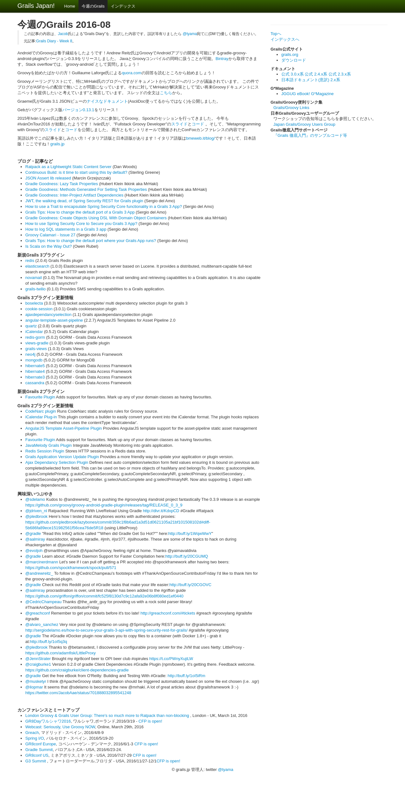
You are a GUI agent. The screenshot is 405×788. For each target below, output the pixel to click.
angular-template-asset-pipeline (54, 320)
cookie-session (39, 308)
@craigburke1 (38, 664)
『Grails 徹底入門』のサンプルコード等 (310, 135)
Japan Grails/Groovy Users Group (304, 124)
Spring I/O (34, 738)
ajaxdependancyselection (48, 314)
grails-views (36, 348)
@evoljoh (33, 550)
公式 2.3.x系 (339, 74)
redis (29, 260)
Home (69, 6)
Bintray (221, 58)
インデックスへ (285, 39)
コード (198, 124)
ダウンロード (293, 60)
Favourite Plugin (40, 397)
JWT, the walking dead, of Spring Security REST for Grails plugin (84, 200)
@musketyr (35, 681)
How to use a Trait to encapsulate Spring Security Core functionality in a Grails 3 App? (103, 206)
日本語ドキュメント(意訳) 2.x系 (310, 79)
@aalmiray (35, 539)
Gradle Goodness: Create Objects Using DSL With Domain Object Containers (96, 217)
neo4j (30, 354)
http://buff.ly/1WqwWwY (190, 533)
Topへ (276, 33)
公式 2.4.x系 (316, 74)
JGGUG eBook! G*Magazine (307, 93)
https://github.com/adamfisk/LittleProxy (60, 653)
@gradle (33, 533)
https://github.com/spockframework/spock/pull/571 (70, 567)
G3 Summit (36, 761)
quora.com (131, 72)
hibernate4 (35, 371)
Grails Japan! (36, 5)
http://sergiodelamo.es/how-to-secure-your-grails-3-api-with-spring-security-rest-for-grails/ (106, 630)
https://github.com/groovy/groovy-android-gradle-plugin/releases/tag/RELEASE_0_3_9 (103, 505)
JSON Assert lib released (48, 178)
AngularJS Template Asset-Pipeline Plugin (63, 428)
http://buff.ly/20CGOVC (190, 584)
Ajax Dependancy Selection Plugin (56, 462)
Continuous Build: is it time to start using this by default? (76, 172)
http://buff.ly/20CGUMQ (186, 556)
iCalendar (34, 331)
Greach (32, 732)
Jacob (63, 34)
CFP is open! (150, 721)
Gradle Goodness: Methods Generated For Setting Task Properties (86, 189)
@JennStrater (38, 658)
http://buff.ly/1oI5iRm (186, 675)
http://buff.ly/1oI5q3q (48, 641)
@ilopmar (34, 687)
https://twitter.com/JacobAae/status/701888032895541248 (78, 692)
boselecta (34, 303)
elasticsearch (37, 266)
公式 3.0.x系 (292, 74)
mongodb (33, 360)
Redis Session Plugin (44, 451)
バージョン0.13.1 (78, 109)
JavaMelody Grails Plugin (48, 445)
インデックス (123, 6)
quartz (31, 326)
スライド (179, 124)
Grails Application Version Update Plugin (62, 456)
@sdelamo (35, 499)
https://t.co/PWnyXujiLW (171, 658)
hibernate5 (35, 365)
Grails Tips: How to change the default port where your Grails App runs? (90, 240)
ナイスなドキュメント (107, 101)
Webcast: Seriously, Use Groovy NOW (60, 726)
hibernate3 (35, 377)
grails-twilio (35, 289)
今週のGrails (93, 6)
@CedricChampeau (43, 601)
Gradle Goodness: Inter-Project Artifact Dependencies (74, 195)
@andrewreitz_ (39, 573)
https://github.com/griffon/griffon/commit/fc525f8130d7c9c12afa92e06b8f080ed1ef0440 (104, 596)
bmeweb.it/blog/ (200, 138)
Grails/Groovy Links (291, 107)
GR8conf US (36, 755)
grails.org (289, 54)
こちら (166, 92)
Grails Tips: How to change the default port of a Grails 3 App (79, 212)
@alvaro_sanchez (41, 624)
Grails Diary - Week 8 (54, 41)
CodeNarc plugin (40, 411)
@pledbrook (36, 516)
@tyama (190, 34)
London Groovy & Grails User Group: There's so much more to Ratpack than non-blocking (107, 715)
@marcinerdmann (41, 562)
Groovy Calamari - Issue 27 (50, 235)
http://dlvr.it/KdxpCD (161, 510)
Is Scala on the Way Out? (48, 246)
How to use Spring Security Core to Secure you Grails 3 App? (81, 223)
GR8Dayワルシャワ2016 (48, 721)
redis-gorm (35, 337)
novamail (33, 277)
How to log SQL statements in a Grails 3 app (65, 229)
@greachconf (37, 613)
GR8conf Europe (40, 744)
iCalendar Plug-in (41, 417)
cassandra (34, 382)
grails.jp (57, 144)
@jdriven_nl (36, 510)
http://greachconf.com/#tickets (167, 613)
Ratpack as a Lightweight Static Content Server (68, 166)
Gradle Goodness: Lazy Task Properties (61, 183)
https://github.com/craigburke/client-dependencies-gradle (77, 670)
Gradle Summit (39, 749)
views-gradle (36, 343)
